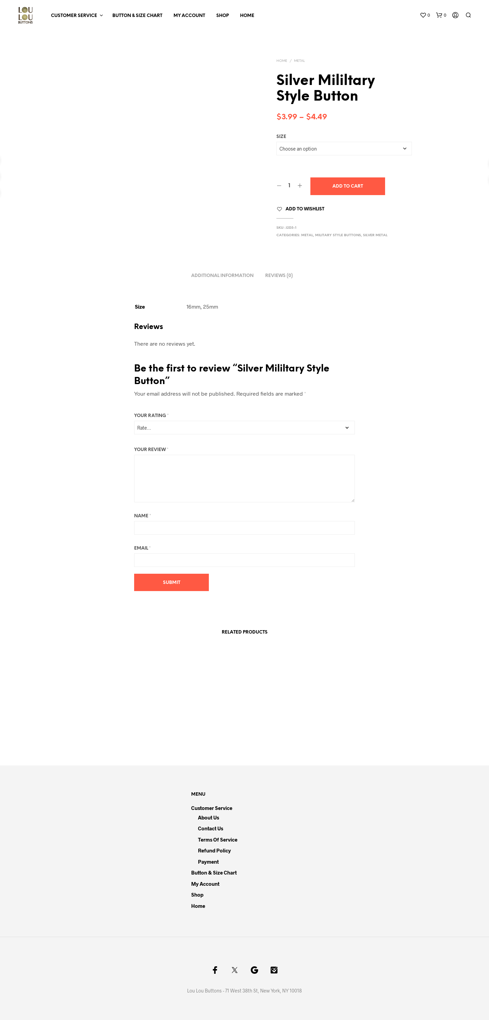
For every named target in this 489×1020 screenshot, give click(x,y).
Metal (299, 61)
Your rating (151, 416)
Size (281, 137)
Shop (222, 16)
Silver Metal (375, 235)
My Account (189, 16)
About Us (208, 817)
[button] (425, 15)
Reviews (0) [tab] (279, 276)
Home (247, 16)
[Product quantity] (289, 185)
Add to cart (347, 186)
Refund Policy (214, 850)
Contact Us (210, 828)
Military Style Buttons (338, 235)
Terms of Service (217, 839)
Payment (208, 862)
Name (142, 516)
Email (142, 548)
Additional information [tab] (222, 276)
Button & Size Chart (137, 16)
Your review (151, 450)
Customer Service (74, 16)
